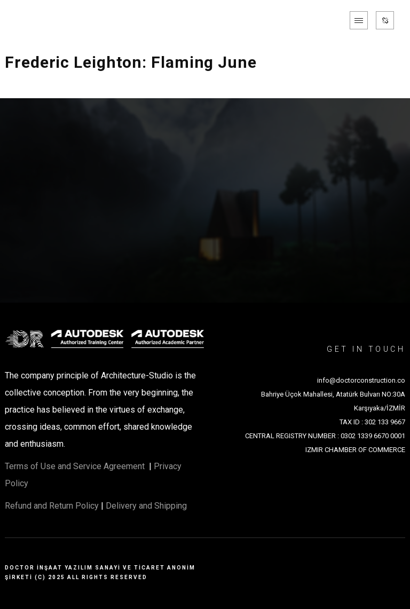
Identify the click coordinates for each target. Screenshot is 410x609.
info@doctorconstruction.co (361, 380)
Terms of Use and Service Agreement (76, 466)
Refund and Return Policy (52, 506)
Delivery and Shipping (146, 506)
